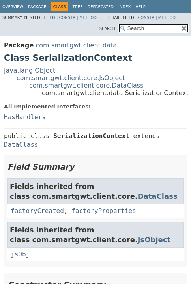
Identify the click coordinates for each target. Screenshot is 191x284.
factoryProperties (103, 211)
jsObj (20, 254)
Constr (67, 17)
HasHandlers (25, 117)
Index (124, 7)
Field (49, 17)
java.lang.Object (29, 70)
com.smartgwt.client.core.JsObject (71, 78)
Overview (12, 7)
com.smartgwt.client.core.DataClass (86, 85)
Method (88, 17)
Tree (78, 7)
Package (37, 7)
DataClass (21, 144)
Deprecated (100, 7)
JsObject (154, 239)
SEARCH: (108, 28)
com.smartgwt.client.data (76, 45)
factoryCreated (37, 211)
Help (140, 7)
